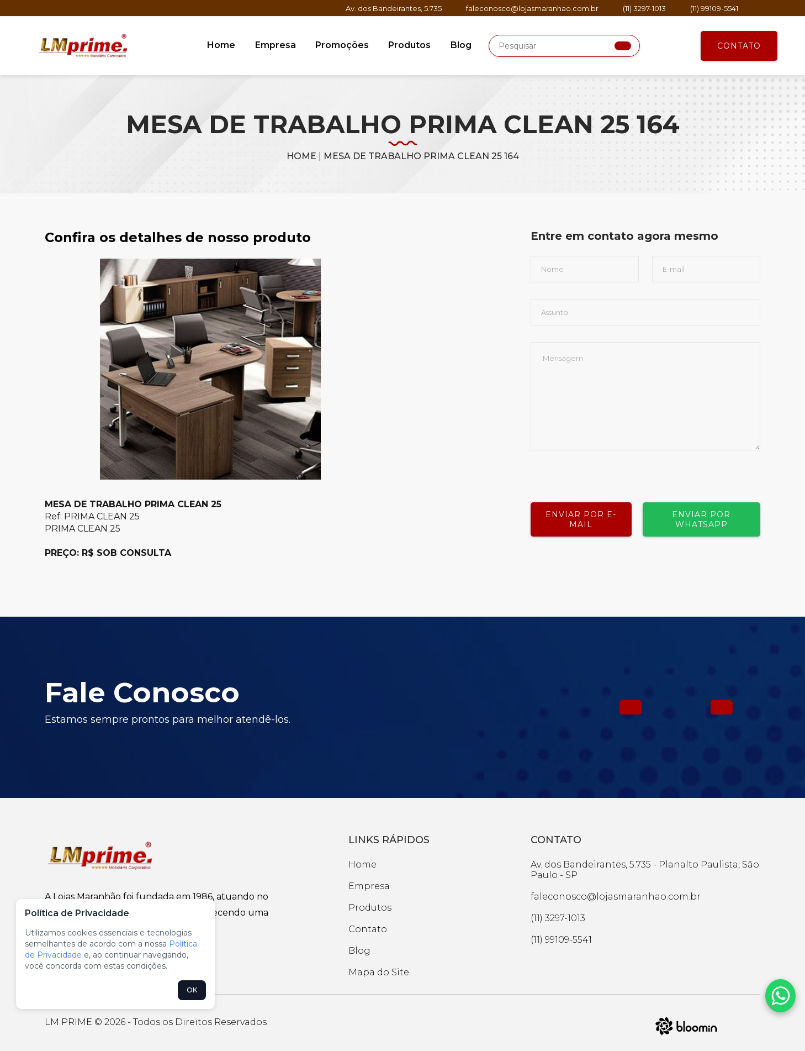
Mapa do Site (378, 972)
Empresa (276, 45)
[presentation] (614, 471)
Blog (459, 45)
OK (192, 990)
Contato (739, 46)
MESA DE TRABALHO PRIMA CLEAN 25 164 (421, 156)
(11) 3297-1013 (644, 8)
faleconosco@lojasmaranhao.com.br (532, 8)
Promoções (342, 45)
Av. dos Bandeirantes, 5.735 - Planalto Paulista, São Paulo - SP (645, 869)
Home (223, 45)
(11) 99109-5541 (714, 8)
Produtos (409, 45)
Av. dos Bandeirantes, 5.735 (394, 8)
